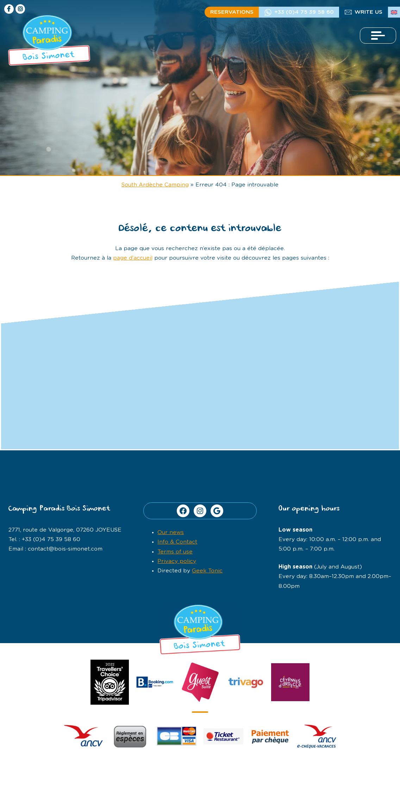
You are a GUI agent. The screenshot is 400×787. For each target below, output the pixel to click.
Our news (170, 532)
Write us (368, 12)
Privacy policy (176, 561)
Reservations (232, 12)
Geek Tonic (207, 570)
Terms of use (175, 551)
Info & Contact (177, 542)
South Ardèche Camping (155, 185)
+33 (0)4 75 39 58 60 (304, 12)
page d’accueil (132, 258)
